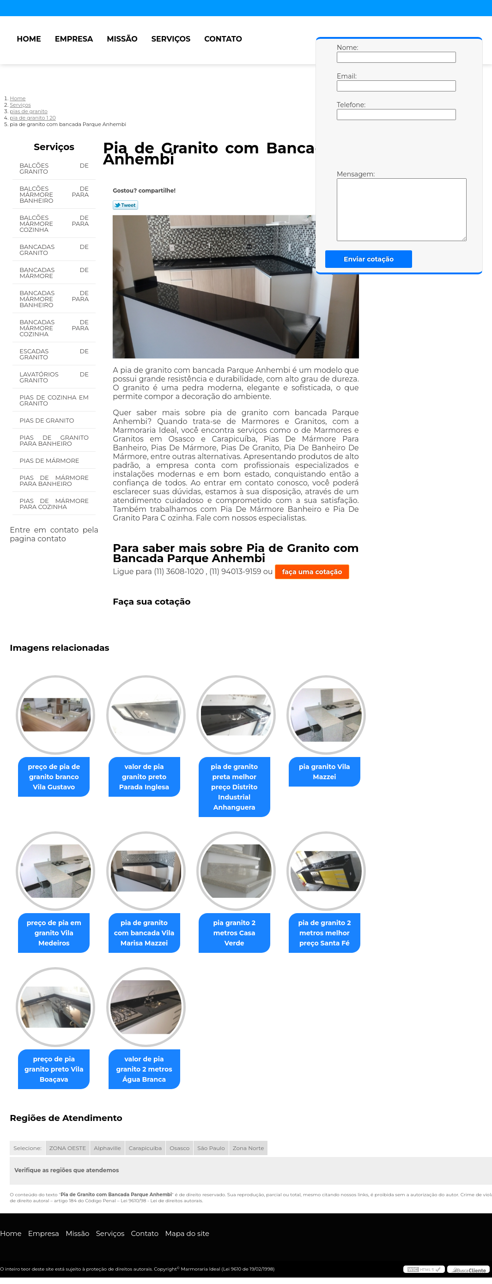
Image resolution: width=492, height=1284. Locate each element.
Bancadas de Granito (54, 249)
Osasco (179, 1138)
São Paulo (211, 1138)
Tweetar (125, 205)
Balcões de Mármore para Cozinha (54, 223)
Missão (122, 39)
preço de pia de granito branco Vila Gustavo (56, 777)
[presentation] (395, 147)
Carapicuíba (145, 1138)
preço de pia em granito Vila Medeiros (56, 923)
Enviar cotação (369, 259)
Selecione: (27, 1138)
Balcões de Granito (54, 168)
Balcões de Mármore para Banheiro (54, 194)
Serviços (171, 39)
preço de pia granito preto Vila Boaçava (55, 1059)
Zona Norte (248, 1138)
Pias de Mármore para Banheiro (54, 480)
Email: (346, 81)
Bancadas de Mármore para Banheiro (54, 299)
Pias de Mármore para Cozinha (54, 503)
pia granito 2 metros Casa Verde (243, 918)
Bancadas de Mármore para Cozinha (54, 328)
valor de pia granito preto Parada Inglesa (149, 777)
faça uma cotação (312, 572)
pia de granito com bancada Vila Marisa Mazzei (150, 923)
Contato (223, 39)
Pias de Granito (47, 420)
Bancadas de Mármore (54, 272)
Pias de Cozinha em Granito (54, 400)
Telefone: (346, 110)
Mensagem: (346, 205)
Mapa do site (187, 1224)
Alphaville (107, 1138)
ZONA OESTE (67, 1138)
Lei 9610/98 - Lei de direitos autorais (161, 1191)
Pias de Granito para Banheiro (54, 440)
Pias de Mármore (50, 460)
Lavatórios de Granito (54, 377)
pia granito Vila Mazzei (337, 772)
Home (29, 39)
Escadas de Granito (54, 354)
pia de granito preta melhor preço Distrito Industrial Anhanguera (243, 782)
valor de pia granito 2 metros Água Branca (149, 1059)
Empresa (74, 39)
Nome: (346, 53)
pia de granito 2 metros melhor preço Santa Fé (337, 923)
